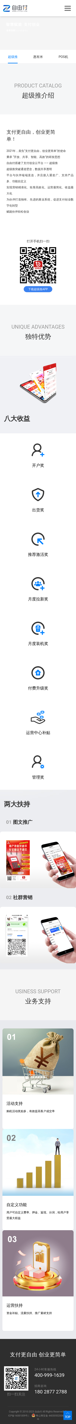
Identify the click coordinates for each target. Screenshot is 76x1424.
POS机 (63, 57)
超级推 (13, 57)
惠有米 (38, 57)
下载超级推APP (38, 289)
